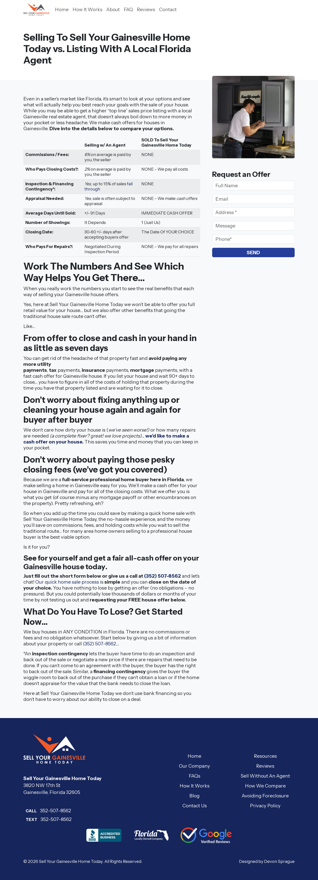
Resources (265, 756)
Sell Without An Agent (265, 776)
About (113, 9)
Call (31, 810)
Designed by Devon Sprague (267, 861)
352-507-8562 (47, 811)
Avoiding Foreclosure (265, 796)
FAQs (194, 776)
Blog (194, 796)
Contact (168, 9)
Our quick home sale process (67, 582)
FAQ (128, 9)
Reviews (146, 9)
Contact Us (194, 806)
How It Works (87, 9)
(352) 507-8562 (162, 576)
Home (62, 9)
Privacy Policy (265, 806)
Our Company (194, 766)
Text (31, 819)
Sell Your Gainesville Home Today (71, 861)
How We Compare (265, 786)
